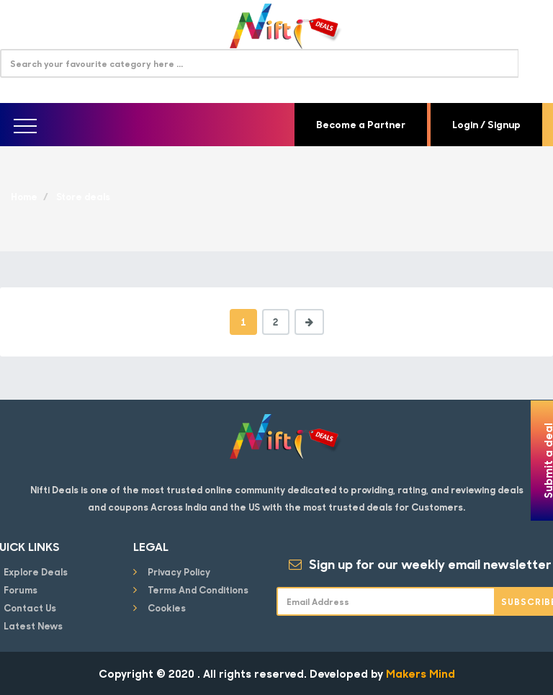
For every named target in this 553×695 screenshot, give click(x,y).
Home (24, 196)
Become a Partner (360, 124)
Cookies (167, 607)
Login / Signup (486, 124)
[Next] (309, 322)
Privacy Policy (179, 571)
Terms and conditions (198, 589)
